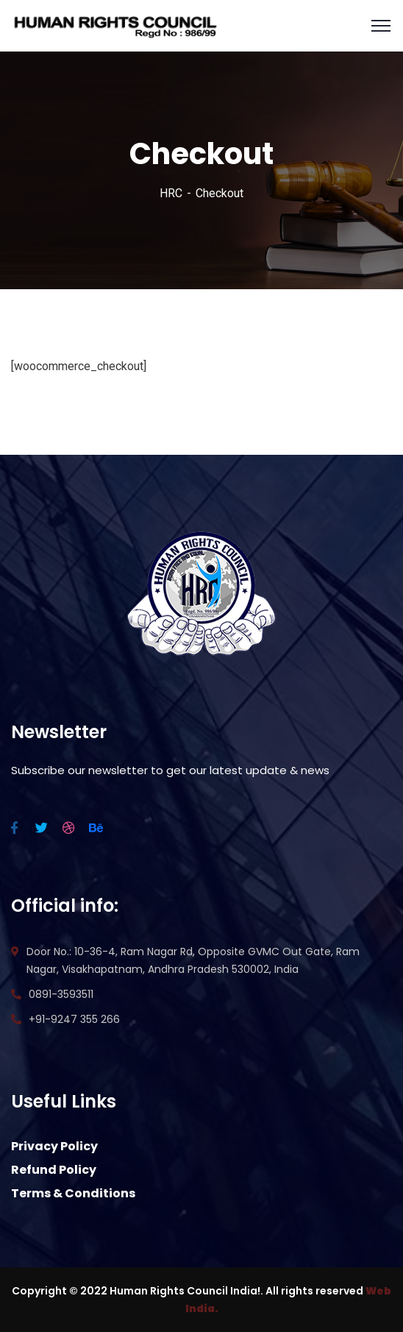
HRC (171, 193)
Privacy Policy (54, 1146)
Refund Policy (53, 1169)
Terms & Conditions (73, 1193)
